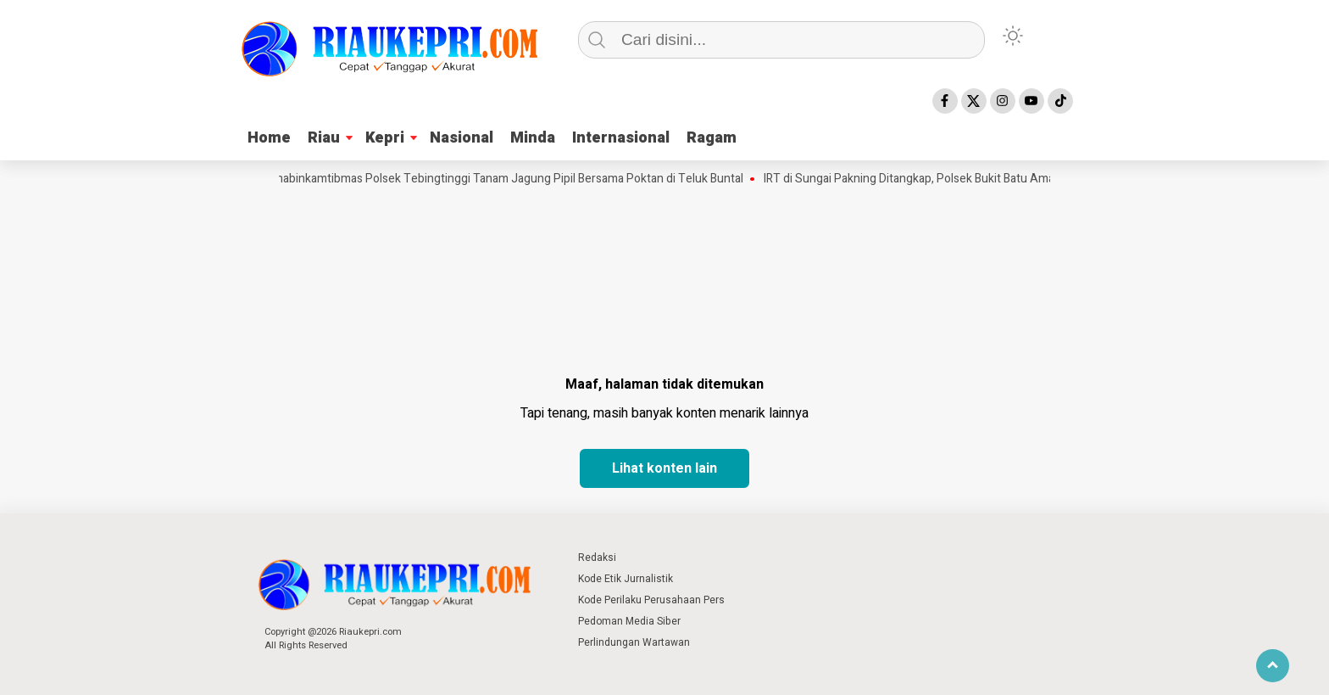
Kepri (384, 137)
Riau (324, 137)
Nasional (461, 137)
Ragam (712, 137)
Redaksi (597, 557)
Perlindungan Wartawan (634, 642)
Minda (532, 137)
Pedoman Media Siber (629, 621)
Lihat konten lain (664, 468)
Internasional (621, 137)
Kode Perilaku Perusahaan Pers (651, 600)
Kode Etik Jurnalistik (625, 578)
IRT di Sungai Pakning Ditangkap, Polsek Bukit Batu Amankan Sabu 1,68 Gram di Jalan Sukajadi (1014, 179)
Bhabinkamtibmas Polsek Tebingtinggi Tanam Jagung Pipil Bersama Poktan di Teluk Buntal (511, 179)
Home (269, 137)
